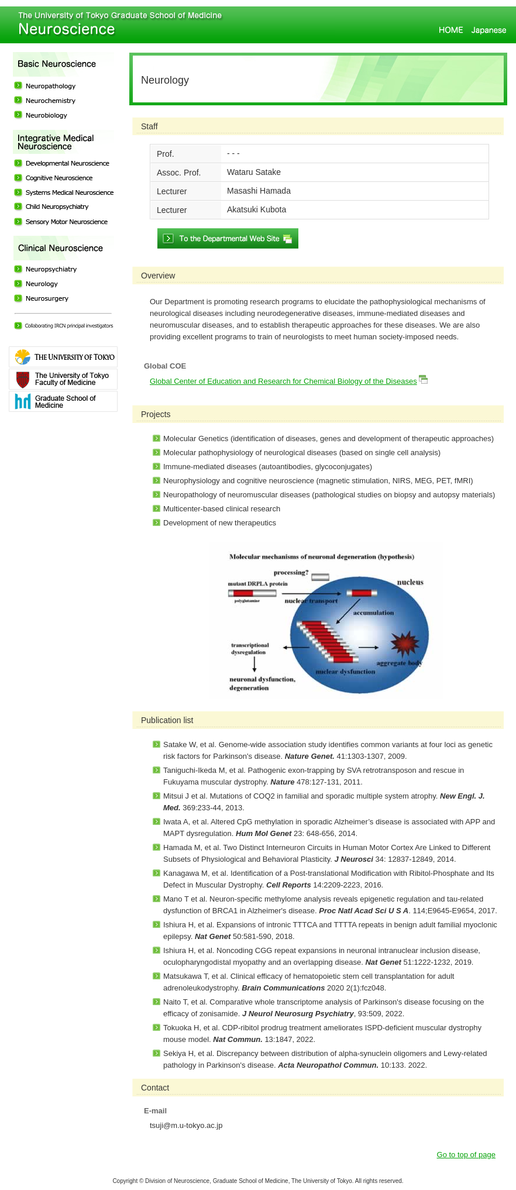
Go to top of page (466, 1154)
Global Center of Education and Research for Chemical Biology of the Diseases (283, 381)
